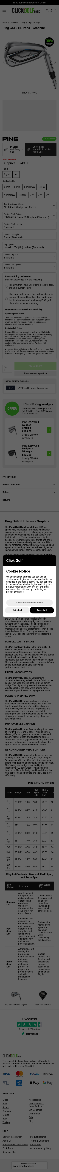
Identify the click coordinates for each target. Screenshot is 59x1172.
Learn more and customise (29, 602)
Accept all (42, 610)
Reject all (17, 610)
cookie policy (28, 582)
